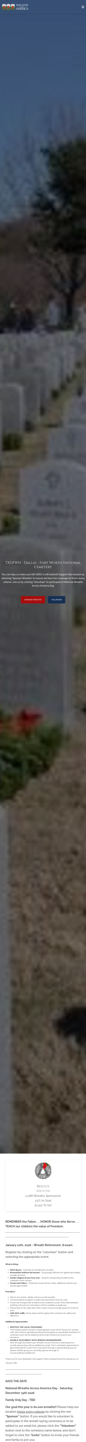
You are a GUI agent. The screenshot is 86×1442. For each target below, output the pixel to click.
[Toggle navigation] (83, 7)
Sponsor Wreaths (32, 600)
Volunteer (56, 600)
